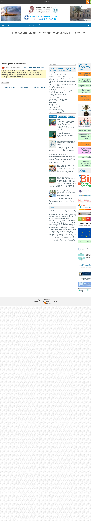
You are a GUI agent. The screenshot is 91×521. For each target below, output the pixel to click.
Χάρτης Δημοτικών (6, 2)
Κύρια (38, 67)
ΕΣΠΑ (56, 24)
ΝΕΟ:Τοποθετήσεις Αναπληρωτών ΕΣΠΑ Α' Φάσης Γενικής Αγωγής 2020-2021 (66, 121)
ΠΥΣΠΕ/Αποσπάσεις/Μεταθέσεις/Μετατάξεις (62, 81)
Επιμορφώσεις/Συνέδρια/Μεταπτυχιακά (62, 225)
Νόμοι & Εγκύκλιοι (54, 92)
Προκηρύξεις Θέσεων (55, 76)
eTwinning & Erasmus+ (55, 101)
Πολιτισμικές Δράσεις (55, 111)
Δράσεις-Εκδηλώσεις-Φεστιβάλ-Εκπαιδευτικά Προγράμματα (62, 221)
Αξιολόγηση (55, 242)
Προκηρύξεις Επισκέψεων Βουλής (59, 91)
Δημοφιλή (53, 116)
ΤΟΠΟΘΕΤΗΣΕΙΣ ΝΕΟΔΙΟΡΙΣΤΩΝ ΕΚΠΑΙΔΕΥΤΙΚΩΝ (66, 166)
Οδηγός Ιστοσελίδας (35, 2)
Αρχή (2, 25)
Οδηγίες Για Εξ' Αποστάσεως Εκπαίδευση (86, 98)
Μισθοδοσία (86, 157)
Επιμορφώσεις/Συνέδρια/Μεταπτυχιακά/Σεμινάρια (62, 216)
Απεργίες (60, 239)
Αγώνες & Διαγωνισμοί (55, 94)
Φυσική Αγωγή (57, 2)
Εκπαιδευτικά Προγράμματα (67, 236)
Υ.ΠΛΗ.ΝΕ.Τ (47, 2)
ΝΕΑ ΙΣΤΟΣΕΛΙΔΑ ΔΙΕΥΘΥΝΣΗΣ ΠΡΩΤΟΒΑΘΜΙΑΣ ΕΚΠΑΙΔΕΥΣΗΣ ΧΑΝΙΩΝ (66, 142)
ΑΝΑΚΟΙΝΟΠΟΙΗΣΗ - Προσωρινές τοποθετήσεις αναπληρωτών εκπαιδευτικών (62, 155)
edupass (51, 242)
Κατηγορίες (62, 116)
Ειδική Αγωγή (53, 97)
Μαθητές (66, 239)
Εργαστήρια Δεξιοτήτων (86, 91)
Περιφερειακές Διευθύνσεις (86, 278)
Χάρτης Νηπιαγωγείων (20, 2)
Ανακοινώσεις (71, 213)
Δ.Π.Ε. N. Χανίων (53, 300)
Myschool (51, 104)
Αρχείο (71, 116)
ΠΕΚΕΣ (50, 89)
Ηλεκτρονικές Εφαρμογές (34, 24)
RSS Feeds (48, 303)
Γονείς (25, 67)
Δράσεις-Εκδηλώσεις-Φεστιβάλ (60, 230)
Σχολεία (10, 24)
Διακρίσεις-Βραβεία (55, 112)
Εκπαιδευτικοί (32, 67)
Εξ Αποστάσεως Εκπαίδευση (57, 99)
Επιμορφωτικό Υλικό (60, 240)
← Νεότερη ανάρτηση (8, 87)
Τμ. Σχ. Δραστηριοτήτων (56, 74)
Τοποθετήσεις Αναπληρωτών (65, 132)
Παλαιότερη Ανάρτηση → (39, 87)
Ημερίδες (55, 239)
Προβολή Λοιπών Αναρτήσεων (13, 64)
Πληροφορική (53, 107)
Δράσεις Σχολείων (54, 237)
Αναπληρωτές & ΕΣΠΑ (55, 87)
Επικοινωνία (19, 25)
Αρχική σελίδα (23, 87)
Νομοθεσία (65, 24)
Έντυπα (48, 24)
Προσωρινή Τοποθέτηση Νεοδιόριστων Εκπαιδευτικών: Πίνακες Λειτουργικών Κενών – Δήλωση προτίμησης (66, 193)
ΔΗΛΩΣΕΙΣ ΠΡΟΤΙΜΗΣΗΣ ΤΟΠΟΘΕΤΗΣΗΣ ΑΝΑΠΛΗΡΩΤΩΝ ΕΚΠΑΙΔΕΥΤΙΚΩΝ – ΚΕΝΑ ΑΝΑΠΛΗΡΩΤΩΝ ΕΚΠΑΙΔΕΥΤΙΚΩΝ (66, 180)
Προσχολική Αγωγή (54, 109)
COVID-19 (75, 24)
